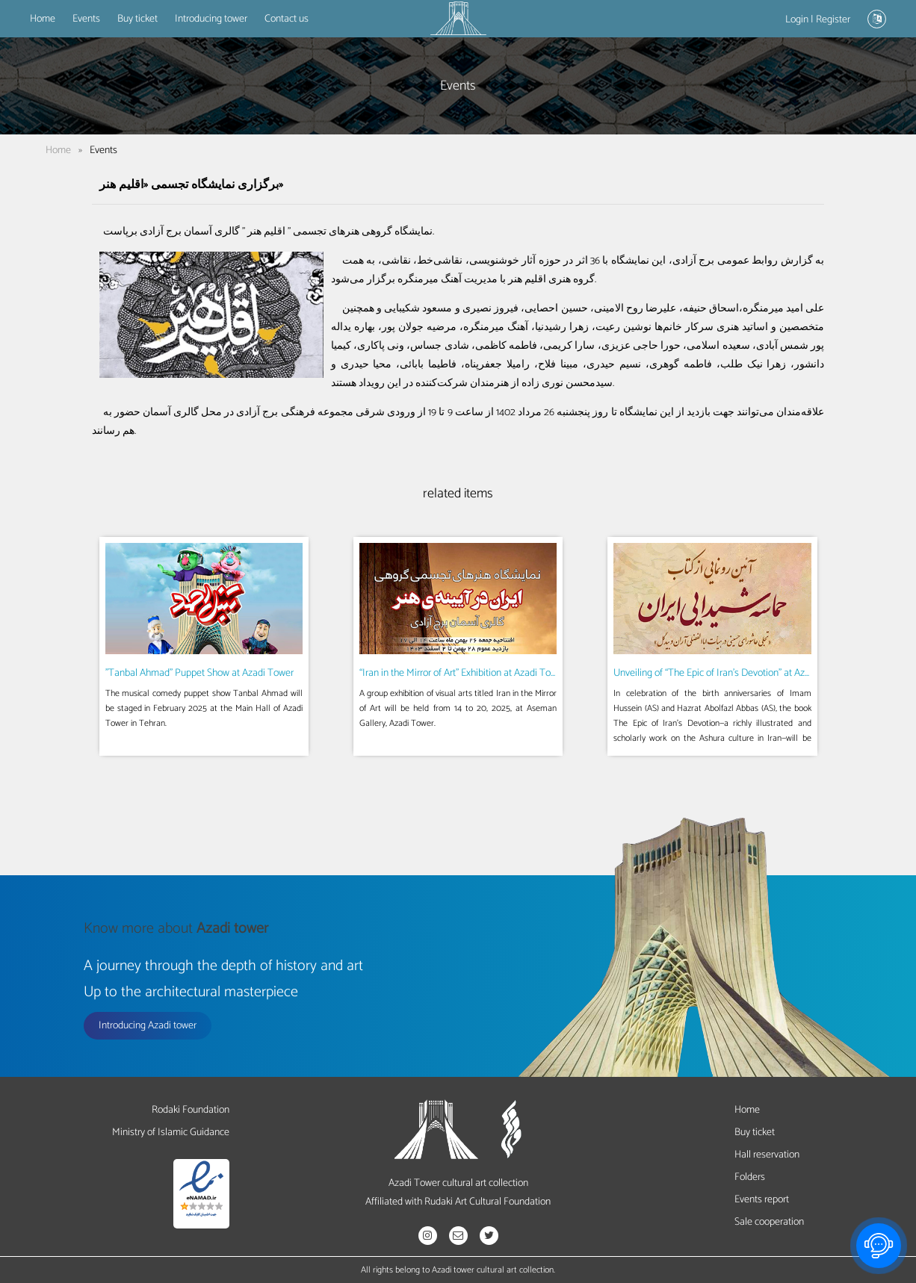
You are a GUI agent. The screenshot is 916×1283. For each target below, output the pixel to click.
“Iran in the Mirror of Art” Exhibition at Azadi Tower (462, 673)
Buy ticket (137, 19)
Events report (761, 1199)
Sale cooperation (769, 1222)
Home (42, 19)
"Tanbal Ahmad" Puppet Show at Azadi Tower (199, 673)
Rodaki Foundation (190, 1110)
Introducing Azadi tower (147, 1025)
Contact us (286, 19)
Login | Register (817, 19)
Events (86, 19)
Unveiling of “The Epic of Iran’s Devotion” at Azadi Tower (729, 673)
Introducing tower (211, 19)
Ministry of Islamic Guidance (170, 1132)
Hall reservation (766, 1155)
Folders (749, 1177)
